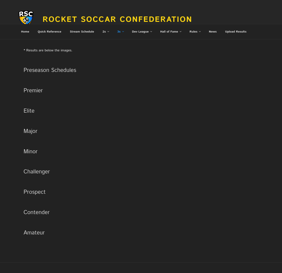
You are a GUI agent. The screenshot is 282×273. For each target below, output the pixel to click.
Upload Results (235, 32)
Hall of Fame (171, 32)
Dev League (142, 32)
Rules (196, 32)
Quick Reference (49, 32)
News (213, 32)
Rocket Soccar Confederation (117, 19)
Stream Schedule (82, 32)
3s (121, 32)
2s (106, 32)
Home (25, 32)
